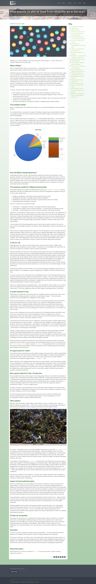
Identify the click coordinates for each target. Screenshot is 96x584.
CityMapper (55, 189)
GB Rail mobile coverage (78, 59)
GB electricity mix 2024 (78, 31)
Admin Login (14, 571)
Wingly (62, 468)
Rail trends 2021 (75, 61)
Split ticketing (75, 30)
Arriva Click (14, 344)
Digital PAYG (75, 28)
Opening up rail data (77, 83)
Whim (48, 189)
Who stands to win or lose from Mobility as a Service (77, 90)
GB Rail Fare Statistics (77, 26)
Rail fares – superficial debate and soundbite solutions (77, 95)
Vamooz (22, 344)
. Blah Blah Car (32, 461)
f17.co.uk (36, 551)
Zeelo (36, 358)
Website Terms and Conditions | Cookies (29, 582)
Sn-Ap (42, 358)
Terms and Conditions (15, 582)
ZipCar (57, 449)
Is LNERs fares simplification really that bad (78, 45)
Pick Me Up (39, 344)
